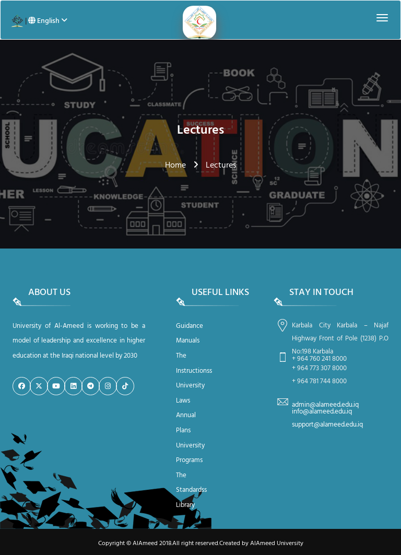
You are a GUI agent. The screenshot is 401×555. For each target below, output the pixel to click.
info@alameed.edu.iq (322, 411)
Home (175, 165)
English (47, 21)
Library (185, 505)
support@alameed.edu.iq (327, 424)
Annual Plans (186, 423)
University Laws (190, 393)
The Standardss (191, 483)
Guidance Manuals (189, 334)
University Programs (190, 453)
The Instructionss (192, 363)
